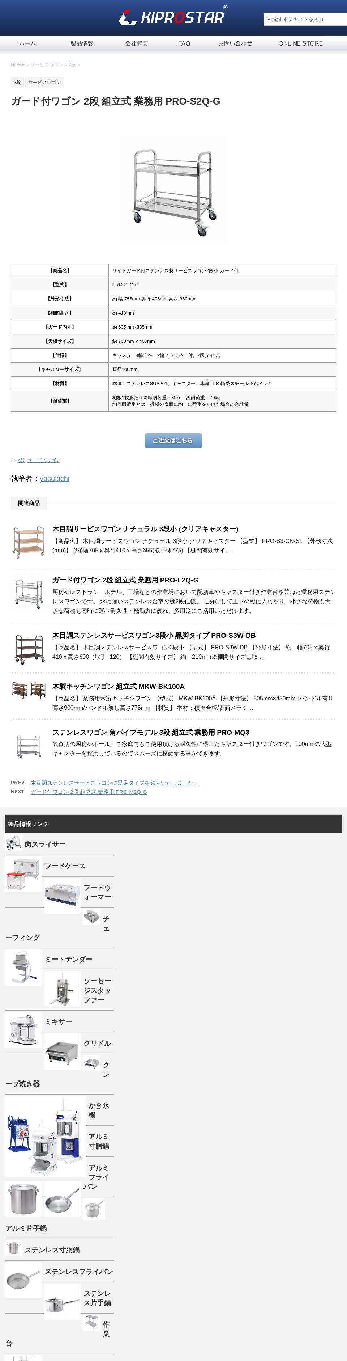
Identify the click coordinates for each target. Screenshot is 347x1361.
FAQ (184, 43)
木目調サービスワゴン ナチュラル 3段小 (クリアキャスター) (145, 529)
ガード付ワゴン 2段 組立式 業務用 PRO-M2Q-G (89, 792)
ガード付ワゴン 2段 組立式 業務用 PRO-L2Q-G (125, 580)
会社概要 (137, 43)
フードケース (65, 866)
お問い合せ (235, 43)
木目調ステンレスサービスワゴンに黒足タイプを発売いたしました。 (115, 783)
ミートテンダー (68, 959)
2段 (21, 460)
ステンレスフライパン (78, 1272)
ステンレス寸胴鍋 (52, 1250)
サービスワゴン (43, 460)
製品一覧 (83, 43)
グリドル (97, 1043)
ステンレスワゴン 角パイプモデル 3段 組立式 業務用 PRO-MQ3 (150, 732)
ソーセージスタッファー (97, 990)
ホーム (27, 43)
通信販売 (294, 43)
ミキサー (58, 1021)
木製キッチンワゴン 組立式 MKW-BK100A (118, 686)
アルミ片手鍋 (26, 1228)
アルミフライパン (96, 1177)
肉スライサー (45, 844)
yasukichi (54, 479)
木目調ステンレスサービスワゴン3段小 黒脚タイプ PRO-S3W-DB (154, 635)
